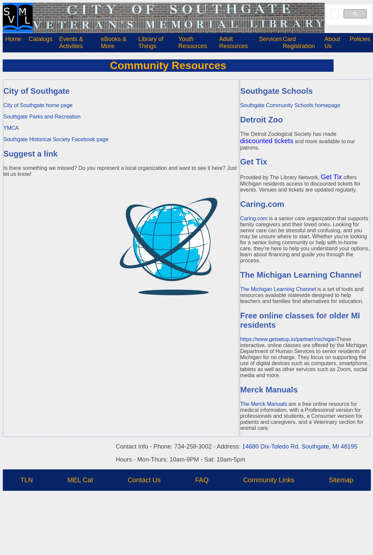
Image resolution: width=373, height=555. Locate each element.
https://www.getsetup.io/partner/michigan (288, 339)
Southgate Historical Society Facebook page (56, 139)
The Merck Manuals (263, 404)
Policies (360, 39)
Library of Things (150, 42)
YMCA (11, 128)
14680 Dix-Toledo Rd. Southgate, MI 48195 (299, 446)
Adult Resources (233, 42)
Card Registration (299, 42)
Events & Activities (71, 42)
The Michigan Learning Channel (278, 289)
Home (13, 39)
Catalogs (40, 39)
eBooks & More (114, 42)
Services (270, 39)
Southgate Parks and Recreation (41, 116)
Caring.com (253, 218)
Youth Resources (192, 42)
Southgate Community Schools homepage (290, 105)
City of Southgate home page (37, 105)
